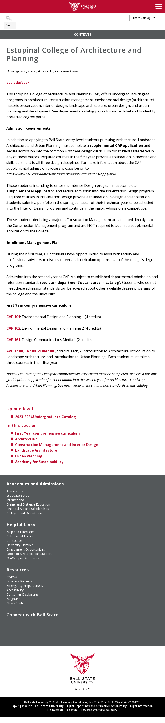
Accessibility (15, 590)
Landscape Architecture (36, 450)
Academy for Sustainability (39, 461)
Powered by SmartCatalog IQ (99, 710)
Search (10, 25)
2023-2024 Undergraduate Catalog (45, 416)
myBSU (12, 577)
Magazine (13, 599)
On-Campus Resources (23, 558)
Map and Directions (20, 532)
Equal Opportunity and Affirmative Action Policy (97, 706)
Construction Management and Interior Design (56, 444)
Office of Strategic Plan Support (29, 554)
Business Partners (19, 581)
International (16, 500)
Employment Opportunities (26, 549)
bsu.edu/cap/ (17, 82)
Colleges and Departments (26, 513)
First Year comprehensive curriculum (47, 433)
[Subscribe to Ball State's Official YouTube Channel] (27, 621)
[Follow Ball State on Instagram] (37, 621)
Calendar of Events (20, 536)
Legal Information (141, 706)
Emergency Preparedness (25, 585)
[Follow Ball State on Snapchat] (17, 629)
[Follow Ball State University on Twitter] (17, 621)
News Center (16, 603)
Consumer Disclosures (23, 594)
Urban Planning (28, 456)
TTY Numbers (54, 710)
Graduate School (18, 495)
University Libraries (20, 545)
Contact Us (14, 540)
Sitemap (72, 710)
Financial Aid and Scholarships (28, 509)
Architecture (26, 439)
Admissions (15, 491)
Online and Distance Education (28, 504)
